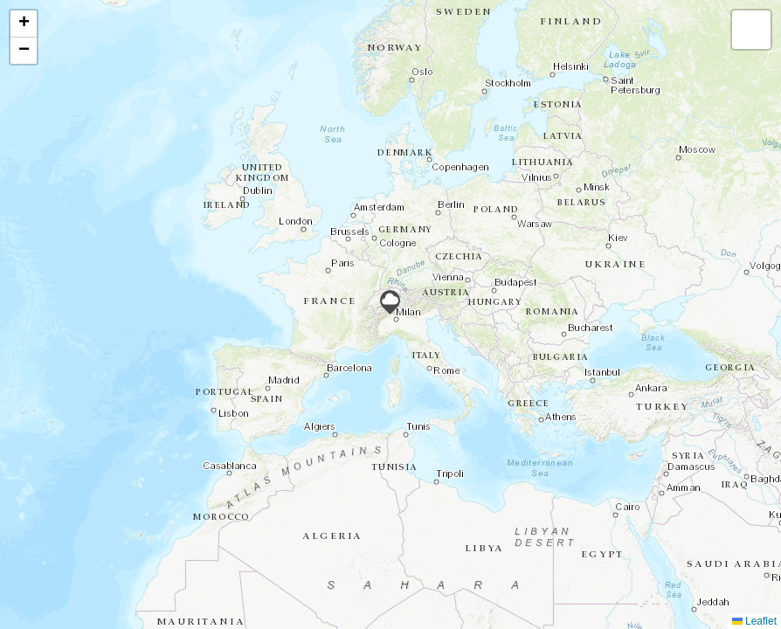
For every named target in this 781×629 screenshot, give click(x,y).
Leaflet (754, 621)
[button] (390, 302)
